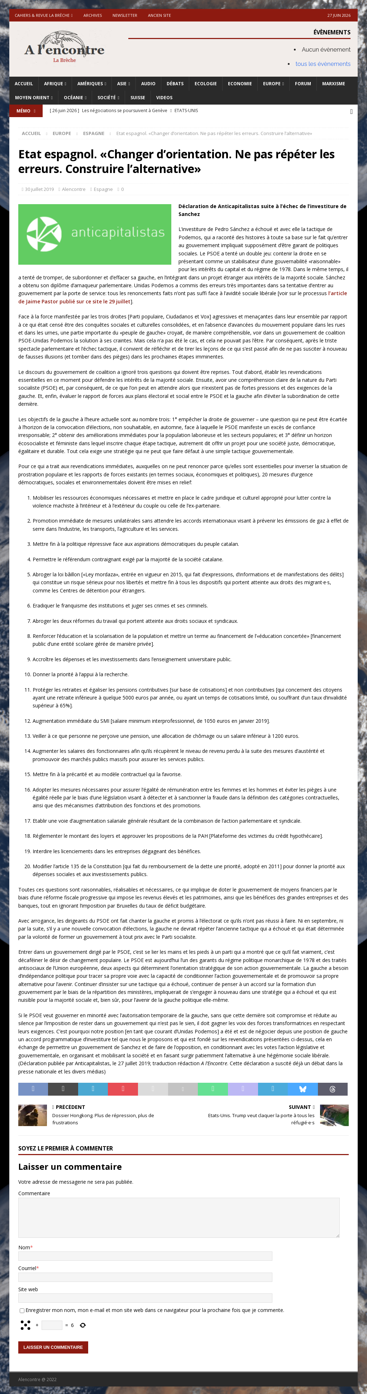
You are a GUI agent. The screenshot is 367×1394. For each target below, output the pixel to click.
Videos (164, 98)
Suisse (137, 98)
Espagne (103, 187)
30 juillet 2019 (39, 187)
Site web (28, 1287)
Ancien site (159, 15)
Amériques (90, 84)
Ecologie (206, 84)
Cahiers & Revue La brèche (42, 15)
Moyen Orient (32, 98)
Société (106, 98)
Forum (303, 84)
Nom (24, 1245)
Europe (272, 84)
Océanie (73, 98)
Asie (122, 84)
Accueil (24, 84)
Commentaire (34, 1192)
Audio (148, 84)
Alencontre (74, 187)
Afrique (53, 84)
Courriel (27, 1267)
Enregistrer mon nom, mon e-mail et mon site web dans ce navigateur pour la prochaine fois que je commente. (154, 1309)
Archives (93, 15)
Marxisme (333, 84)
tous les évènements (323, 64)
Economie (240, 84)
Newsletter (125, 15)
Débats (175, 84)
